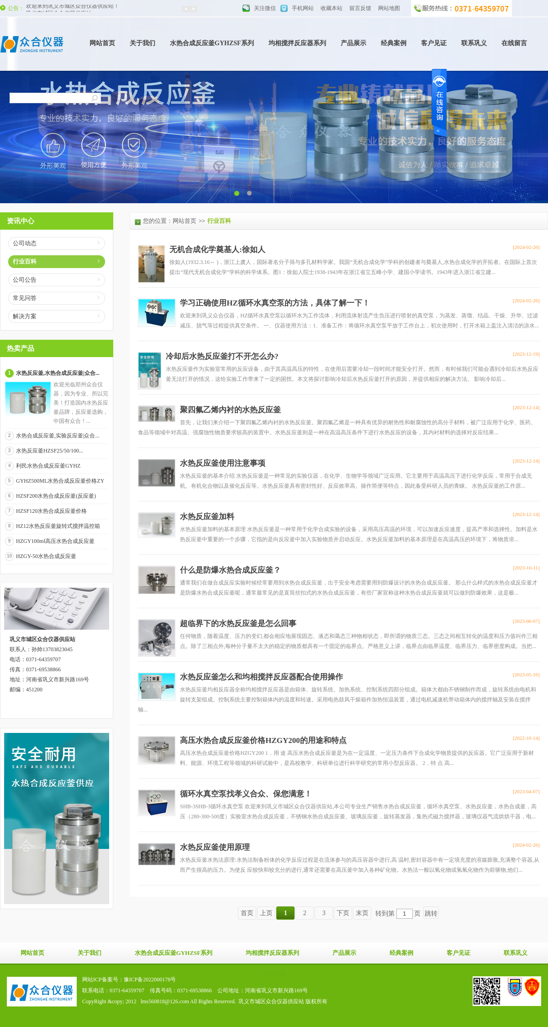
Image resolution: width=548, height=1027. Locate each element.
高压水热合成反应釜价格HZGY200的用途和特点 (263, 740)
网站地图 (389, 8)
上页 (266, 913)
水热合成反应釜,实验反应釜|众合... (57, 435)
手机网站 (303, 8)
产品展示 (353, 43)
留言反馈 (360, 8)
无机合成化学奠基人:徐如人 (217, 249)
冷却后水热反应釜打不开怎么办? (222, 356)
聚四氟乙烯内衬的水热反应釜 (230, 410)
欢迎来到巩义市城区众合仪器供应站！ (72, 8)
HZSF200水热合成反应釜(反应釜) (56, 496)
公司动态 (25, 243)
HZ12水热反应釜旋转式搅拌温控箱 (58, 526)
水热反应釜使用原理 (215, 847)
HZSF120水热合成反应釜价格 (51, 511)
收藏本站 (331, 8)
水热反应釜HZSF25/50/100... (49, 451)
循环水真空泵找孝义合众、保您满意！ (246, 794)
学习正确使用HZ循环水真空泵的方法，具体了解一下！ (275, 303)
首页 (247, 913)
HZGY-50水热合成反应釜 (46, 556)
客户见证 (434, 43)
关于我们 (142, 43)
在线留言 (514, 43)
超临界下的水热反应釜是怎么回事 (238, 623)
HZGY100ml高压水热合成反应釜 (55, 541)
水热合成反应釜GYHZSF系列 (212, 43)
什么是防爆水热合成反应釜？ (230, 570)
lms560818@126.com (165, 1001)
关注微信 (265, 8)
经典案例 (393, 43)
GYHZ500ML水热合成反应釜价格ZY (60, 481)
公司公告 (25, 279)
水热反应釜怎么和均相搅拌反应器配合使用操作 (261, 677)
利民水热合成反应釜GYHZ (48, 466)
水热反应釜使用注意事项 (222, 463)
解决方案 (25, 316)
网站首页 (102, 43)
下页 (343, 913)
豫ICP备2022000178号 (150, 979)
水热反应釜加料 (207, 516)
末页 (362, 913)
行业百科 (25, 261)
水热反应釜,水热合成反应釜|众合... (58, 373)
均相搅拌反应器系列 (297, 43)
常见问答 (25, 298)
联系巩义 (474, 43)
